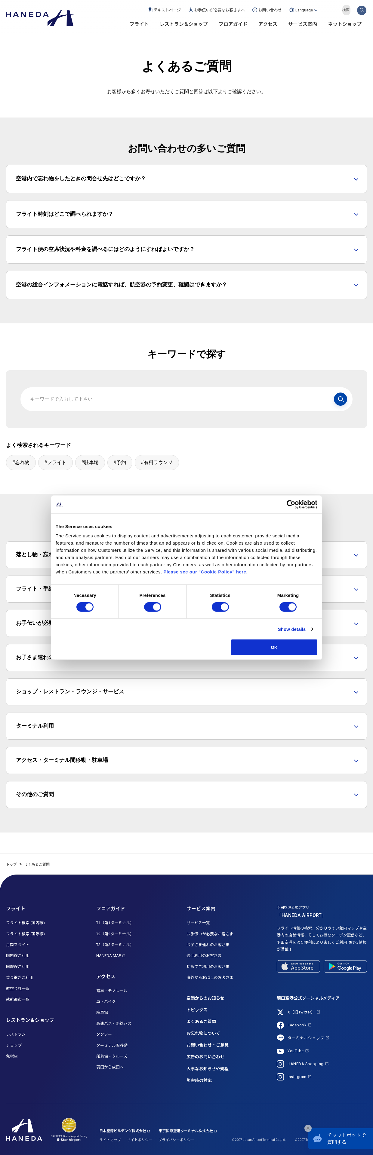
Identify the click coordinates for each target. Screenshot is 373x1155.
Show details (292, 628)
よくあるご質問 (201, 1021)
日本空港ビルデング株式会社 (122, 1131)
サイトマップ (110, 1140)
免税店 (12, 1056)
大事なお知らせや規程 (207, 1068)
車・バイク (106, 1001)
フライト (139, 24)
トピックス (197, 1009)
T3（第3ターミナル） (115, 945)
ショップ (14, 1045)
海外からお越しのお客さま (209, 977)
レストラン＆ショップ (184, 24)
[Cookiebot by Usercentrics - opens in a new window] (291, 504)
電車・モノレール (112, 990)
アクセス (267, 24)
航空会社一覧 (17, 988)
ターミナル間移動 (112, 1045)
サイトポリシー (139, 1140)
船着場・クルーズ (111, 1056)
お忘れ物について (203, 1033)
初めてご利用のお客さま (208, 966)
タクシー (104, 1034)
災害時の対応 (199, 1080)
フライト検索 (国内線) (25, 923)
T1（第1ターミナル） (115, 923)
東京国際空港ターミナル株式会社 (186, 1131)
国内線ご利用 (17, 955)
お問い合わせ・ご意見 (207, 1045)
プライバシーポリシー (176, 1140)
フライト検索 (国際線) (25, 934)
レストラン (16, 1034)
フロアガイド (233, 24)
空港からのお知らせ (205, 998)
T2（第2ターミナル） (115, 934)
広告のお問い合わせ (205, 1056)
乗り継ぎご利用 (19, 977)
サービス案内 (302, 24)
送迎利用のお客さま (204, 955)
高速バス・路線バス (113, 1023)
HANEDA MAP (108, 955)
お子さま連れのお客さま (208, 945)
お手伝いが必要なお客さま (209, 934)
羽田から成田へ (110, 1067)
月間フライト (17, 945)
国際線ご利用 (17, 966)
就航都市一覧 (17, 999)
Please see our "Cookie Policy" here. (205, 571)
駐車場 (102, 1012)
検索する (361, 9)
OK (274, 647)
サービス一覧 (198, 923)
